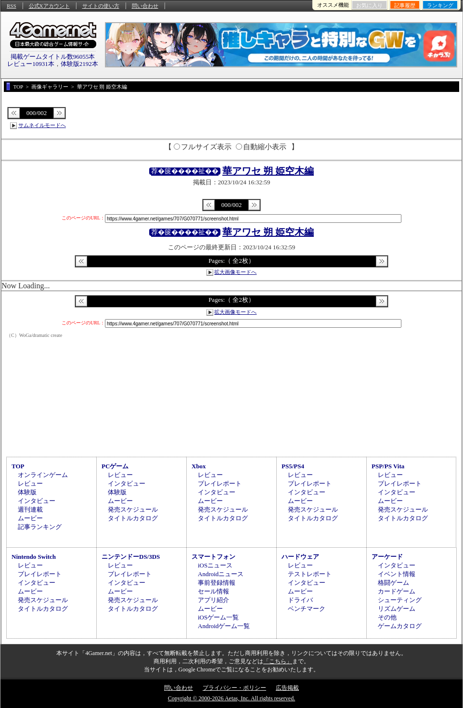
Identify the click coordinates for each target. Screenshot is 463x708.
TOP (18, 466)
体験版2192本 (79, 63)
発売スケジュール (133, 509)
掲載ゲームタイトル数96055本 (53, 56)
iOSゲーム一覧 (218, 617)
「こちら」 (277, 661)
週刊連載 (30, 509)
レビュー (30, 483)
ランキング (440, 5)
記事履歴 (404, 5)
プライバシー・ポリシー (234, 687)
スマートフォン (213, 556)
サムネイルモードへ (42, 125)
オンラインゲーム (43, 474)
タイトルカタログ (133, 518)
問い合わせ (145, 6)
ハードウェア (300, 556)
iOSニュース (215, 565)
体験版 (27, 492)
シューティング (400, 600)
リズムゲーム (396, 608)
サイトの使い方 (100, 6)
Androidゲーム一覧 (224, 626)
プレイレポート (220, 483)
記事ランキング (40, 526)
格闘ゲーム (393, 582)
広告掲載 (287, 687)
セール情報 (213, 591)
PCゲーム (115, 466)
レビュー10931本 (30, 63)
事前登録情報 (216, 582)
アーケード (387, 556)
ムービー (30, 518)
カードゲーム (396, 591)
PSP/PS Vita (388, 466)
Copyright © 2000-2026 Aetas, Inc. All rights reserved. (231, 698)
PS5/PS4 (293, 466)
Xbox (199, 466)
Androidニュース (221, 574)
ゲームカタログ (400, 626)
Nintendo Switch (34, 556)
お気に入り (369, 5)
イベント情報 (396, 574)
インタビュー (36, 500)
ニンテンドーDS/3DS (131, 556)
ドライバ (300, 600)
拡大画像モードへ (235, 272)
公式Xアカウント (49, 6)
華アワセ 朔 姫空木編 (268, 171)
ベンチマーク (306, 608)
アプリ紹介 (213, 600)
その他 (387, 617)
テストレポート (310, 574)
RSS (11, 6)
